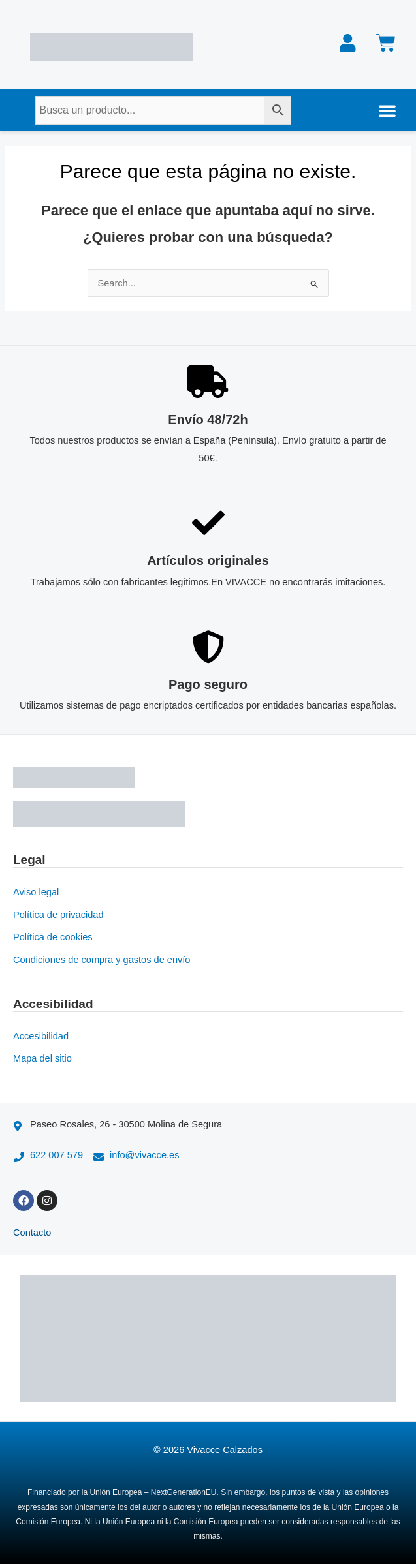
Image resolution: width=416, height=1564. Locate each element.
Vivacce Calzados (225, 1450)
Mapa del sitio (42, 1058)
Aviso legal (36, 892)
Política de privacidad (58, 915)
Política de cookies (53, 937)
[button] (387, 110)
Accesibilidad (41, 1036)
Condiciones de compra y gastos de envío (101, 960)
